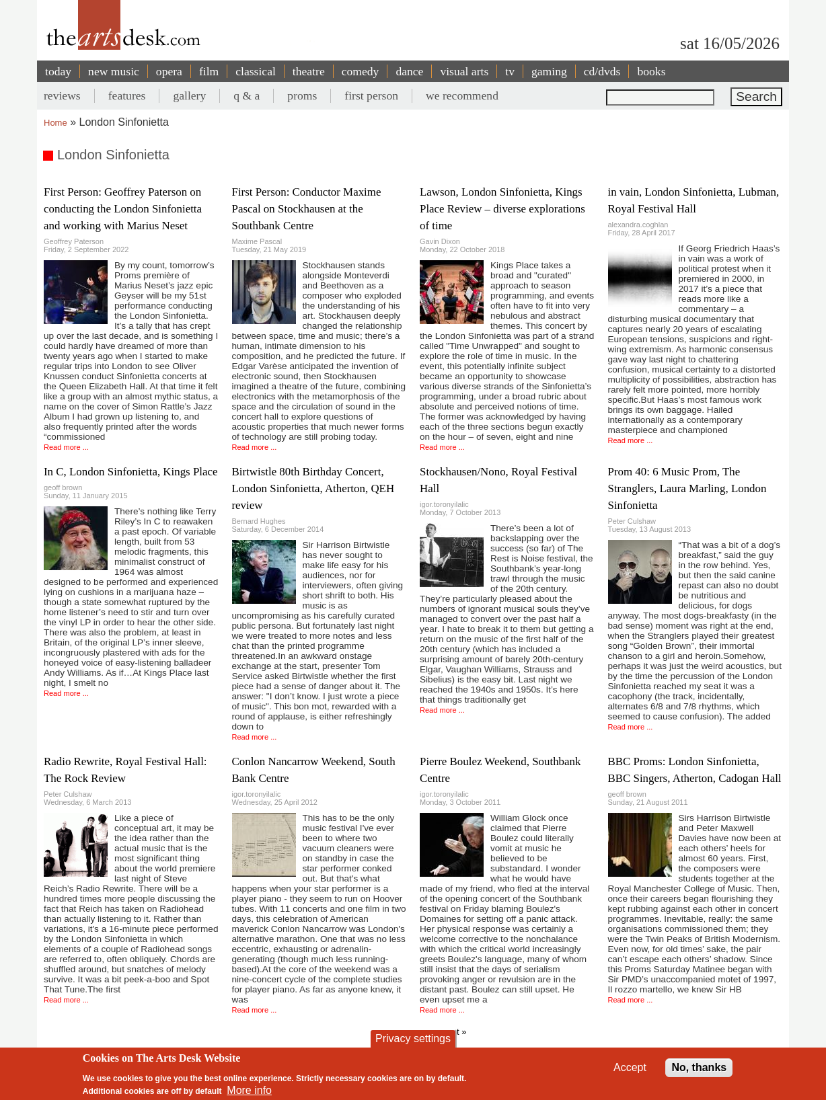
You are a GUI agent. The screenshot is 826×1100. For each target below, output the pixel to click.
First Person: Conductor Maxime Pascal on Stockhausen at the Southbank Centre (306, 209)
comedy (360, 71)
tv (510, 71)
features (127, 95)
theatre (309, 71)
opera (169, 71)
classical (255, 71)
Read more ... (66, 447)
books (651, 71)
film (209, 71)
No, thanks (698, 1067)
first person (371, 95)
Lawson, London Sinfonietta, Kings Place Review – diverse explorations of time (502, 209)
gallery (189, 95)
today (58, 71)
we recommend (462, 95)
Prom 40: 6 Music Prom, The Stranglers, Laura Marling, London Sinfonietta (687, 488)
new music (113, 71)
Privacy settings (413, 1038)
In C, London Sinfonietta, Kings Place (131, 471)
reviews (62, 95)
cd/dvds (602, 71)
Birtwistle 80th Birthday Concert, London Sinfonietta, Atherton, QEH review (313, 488)
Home (55, 123)
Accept (629, 1067)
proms (302, 95)
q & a (246, 95)
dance (409, 71)
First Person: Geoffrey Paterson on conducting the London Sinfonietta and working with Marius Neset (123, 209)
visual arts (464, 71)
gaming (549, 71)
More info (249, 1090)
